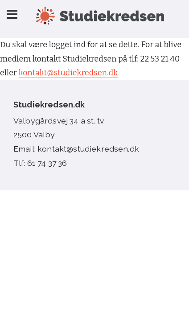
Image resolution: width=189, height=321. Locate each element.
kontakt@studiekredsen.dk (68, 73)
